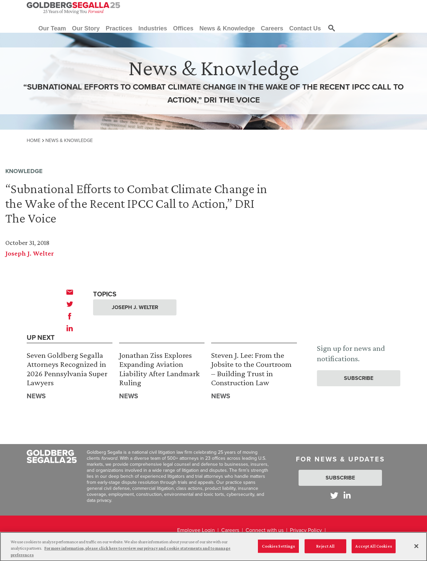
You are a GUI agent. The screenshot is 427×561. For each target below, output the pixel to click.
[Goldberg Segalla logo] (73, 8)
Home (33, 140)
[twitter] (69, 304)
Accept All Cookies (373, 549)
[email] (69, 292)
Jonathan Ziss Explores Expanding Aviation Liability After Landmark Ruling (159, 368)
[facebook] (69, 316)
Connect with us (265, 530)
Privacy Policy (306, 530)
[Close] (416, 549)
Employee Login (196, 530)
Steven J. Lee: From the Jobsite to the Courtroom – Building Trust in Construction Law (251, 368)
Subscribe (358, 378)
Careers (230, 530)
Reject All (325, 549)
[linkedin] (69, 328)
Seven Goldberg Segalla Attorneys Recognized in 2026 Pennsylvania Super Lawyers (67, 368)
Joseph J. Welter (29, 253)
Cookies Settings (278, 549)
